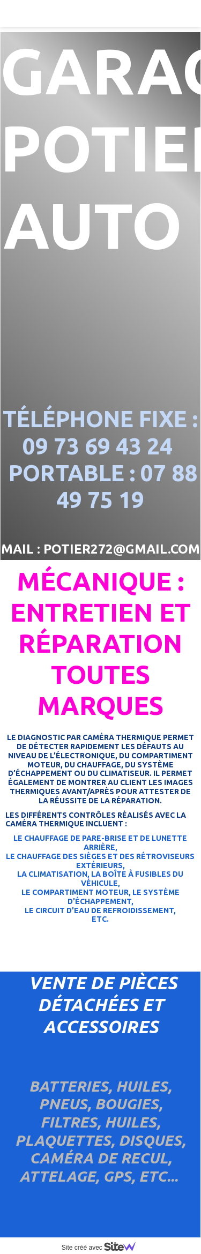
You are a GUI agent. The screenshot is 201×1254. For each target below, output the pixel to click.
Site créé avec (103, 1247)
